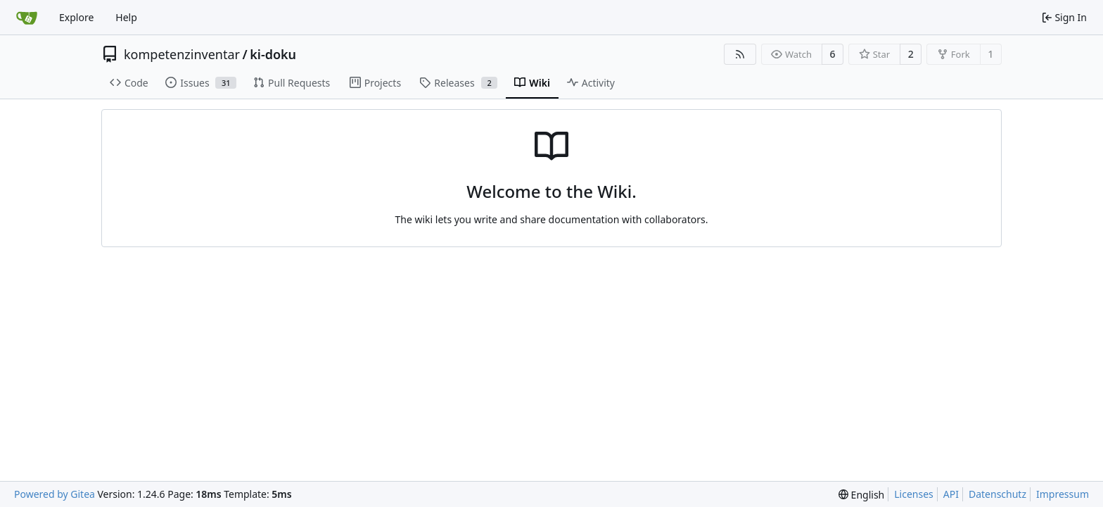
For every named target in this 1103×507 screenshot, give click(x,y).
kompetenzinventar (182, 54)
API (951, 494)
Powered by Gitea (54, 494)
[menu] (861, 494)
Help (126, 17)
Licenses (913, 494)
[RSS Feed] (740, 54)
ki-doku (273, 54)
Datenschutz (997, 494)
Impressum (1062, 494)
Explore (76, 17)
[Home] (26, 17)
